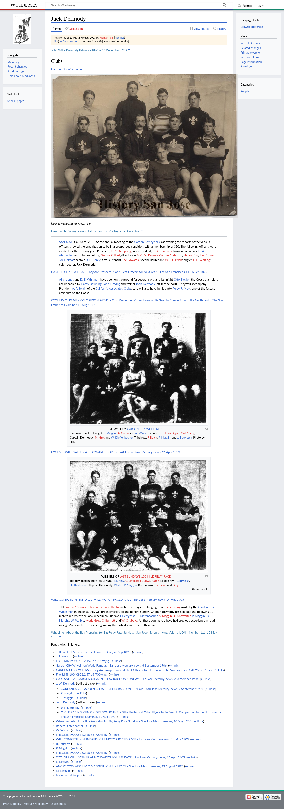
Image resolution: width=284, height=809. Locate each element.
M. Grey (100, 437)
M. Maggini (63, 770)
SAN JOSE (66, 242)
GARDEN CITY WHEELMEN (145, 429)
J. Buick (152, 437)
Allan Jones (66, 279)
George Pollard (110, 255)
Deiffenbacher (79, 585)
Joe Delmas (66, 260)
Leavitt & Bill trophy (69, 775)
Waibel (118, 585)
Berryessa (183, 580)
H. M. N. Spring (121, 251)
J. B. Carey (93, 260)
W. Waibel (141, 433)
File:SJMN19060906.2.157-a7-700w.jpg (82, 661)
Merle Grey (93, 620)
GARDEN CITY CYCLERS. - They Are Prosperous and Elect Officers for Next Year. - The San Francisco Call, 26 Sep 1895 (129, 272)
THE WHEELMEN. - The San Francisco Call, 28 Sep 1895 (93, 652)
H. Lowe (145, 580)
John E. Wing (111, 284)
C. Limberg (132, 580)
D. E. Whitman (89, 279)
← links (138, 652)
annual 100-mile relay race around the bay (93, 607)
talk (111, 37)
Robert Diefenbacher (69, 726)
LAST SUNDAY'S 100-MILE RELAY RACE (145, 576)
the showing (172, 607)
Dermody (168, 611)
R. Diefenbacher (147, 616)
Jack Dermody (86, 264)
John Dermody (145, 284)
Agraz (155, 580)
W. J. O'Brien (173, 260)
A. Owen (123, 433)
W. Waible (77, 620)
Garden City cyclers (147, 242)
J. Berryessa (184, 437)
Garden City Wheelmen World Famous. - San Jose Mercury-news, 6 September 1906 (111, 665)
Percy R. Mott (181, 288)
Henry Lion (191, 255)
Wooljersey (24, 5)
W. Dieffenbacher (122, 437)
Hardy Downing (91, 284)
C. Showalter (182, 616)
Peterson (160, 585)
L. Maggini (110, 433)
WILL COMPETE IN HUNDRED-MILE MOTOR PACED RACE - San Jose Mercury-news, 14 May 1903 (117, 599)
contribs (119, 37)
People (244, 91)
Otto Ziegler (182, 279)
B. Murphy (63, 743)
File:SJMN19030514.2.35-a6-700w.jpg (81, 734)
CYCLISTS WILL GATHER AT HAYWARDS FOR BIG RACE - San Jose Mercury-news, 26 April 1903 (115, 452)
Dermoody (86, 437)
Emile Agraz (172, 433)
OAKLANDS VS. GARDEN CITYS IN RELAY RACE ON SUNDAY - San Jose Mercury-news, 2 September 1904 (127, 679)
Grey (175, 585)
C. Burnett (108, 620)
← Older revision (69, 41)
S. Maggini (166, 616)
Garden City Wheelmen (66, 69)
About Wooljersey (36, 803)
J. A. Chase (206, 255)
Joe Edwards (130, 260)
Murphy (119, 580)
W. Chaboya (129, 620)
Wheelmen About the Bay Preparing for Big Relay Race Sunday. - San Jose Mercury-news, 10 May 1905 (123, 721)
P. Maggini (164, 437)
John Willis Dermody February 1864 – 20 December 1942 (89, 50)
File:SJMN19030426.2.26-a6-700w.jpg (81, 752)
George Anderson (170, 255)
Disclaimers (58, 803)
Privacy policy (12, 803)
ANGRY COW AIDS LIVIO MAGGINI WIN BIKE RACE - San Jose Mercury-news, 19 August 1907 (119, 766)
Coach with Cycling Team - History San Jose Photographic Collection (95, 231)
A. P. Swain (79, 288)
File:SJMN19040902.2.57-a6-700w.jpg (81, 674)
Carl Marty (187, 433)
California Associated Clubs (113, 288)
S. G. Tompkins (162, 251)
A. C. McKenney (147, 255)
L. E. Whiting (201, 260)
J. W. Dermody (65, 683)
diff (56, 41)
